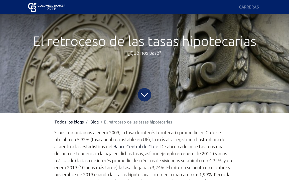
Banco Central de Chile (135, 146)
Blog (94, 122)
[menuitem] (249, 7)
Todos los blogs (69, 122)
